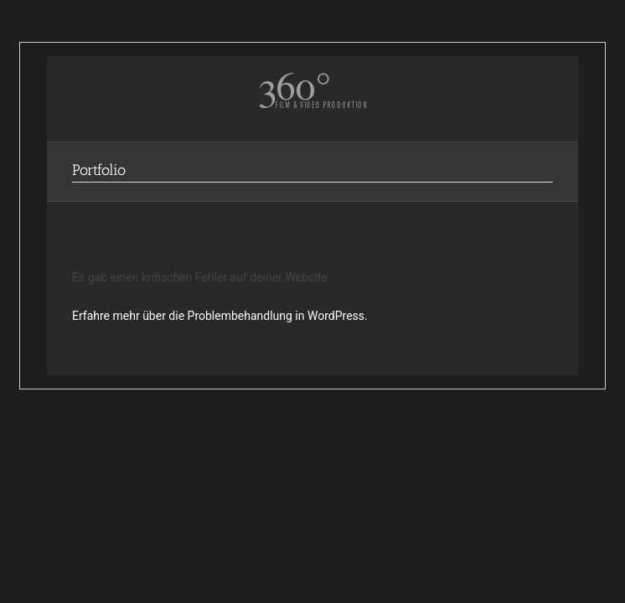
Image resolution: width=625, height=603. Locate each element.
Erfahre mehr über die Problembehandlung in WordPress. (220, 315)
